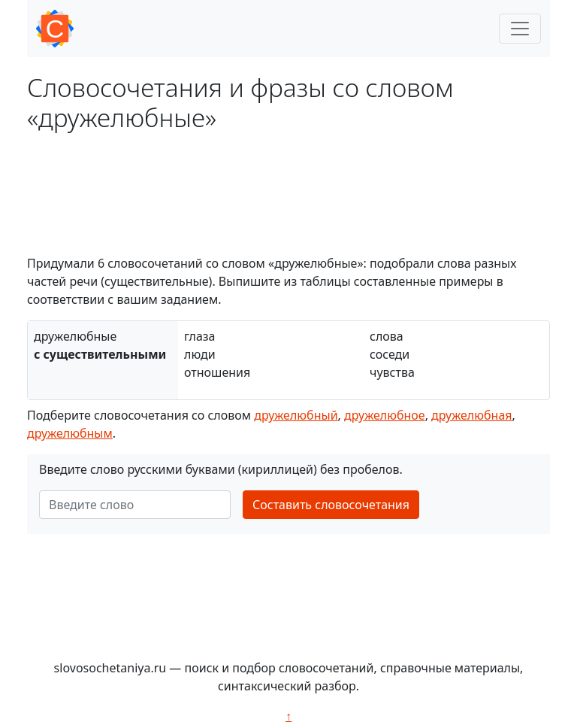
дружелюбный (295, 415)
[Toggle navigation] (520, 29)
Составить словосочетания (330, 504)
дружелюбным (70, 433)
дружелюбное (384, 415)
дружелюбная (471, 415)
